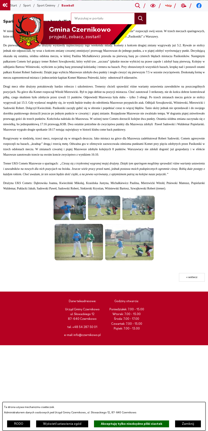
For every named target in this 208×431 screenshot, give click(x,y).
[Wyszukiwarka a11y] (153, 6)
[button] (70, 219)
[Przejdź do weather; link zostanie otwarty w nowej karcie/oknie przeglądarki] (183, 6)
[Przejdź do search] (137, 6)
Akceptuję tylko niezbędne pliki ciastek (131, 424)
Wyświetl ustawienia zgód (62, 424)
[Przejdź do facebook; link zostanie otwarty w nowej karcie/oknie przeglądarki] (199, 6)
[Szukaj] (140, 18)
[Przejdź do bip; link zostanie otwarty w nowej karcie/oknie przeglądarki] (168, 6)
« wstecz (191, 277)
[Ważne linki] (5, 5)
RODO (18, 424)
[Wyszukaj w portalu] (103, 18)
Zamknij (188, 424)
